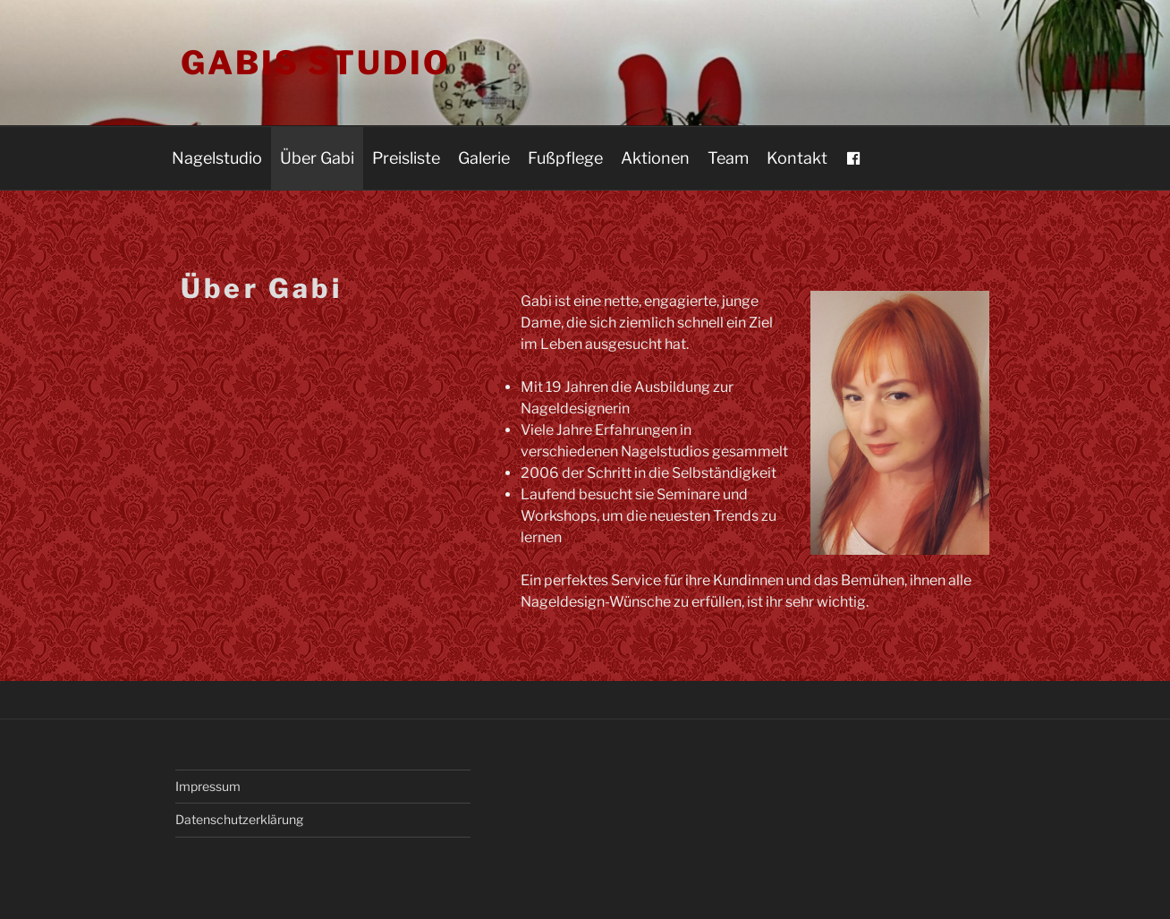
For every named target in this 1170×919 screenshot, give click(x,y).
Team (728, 158)
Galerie (484, 158)
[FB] (853, 158)
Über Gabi (317, 158)
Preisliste (406, 158)
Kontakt (797, 158)
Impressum (208, 786)
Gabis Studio (316, 62)
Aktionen (655, 158)
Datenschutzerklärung (239, 819)
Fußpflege (565, 158)
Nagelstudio (217, 158)
